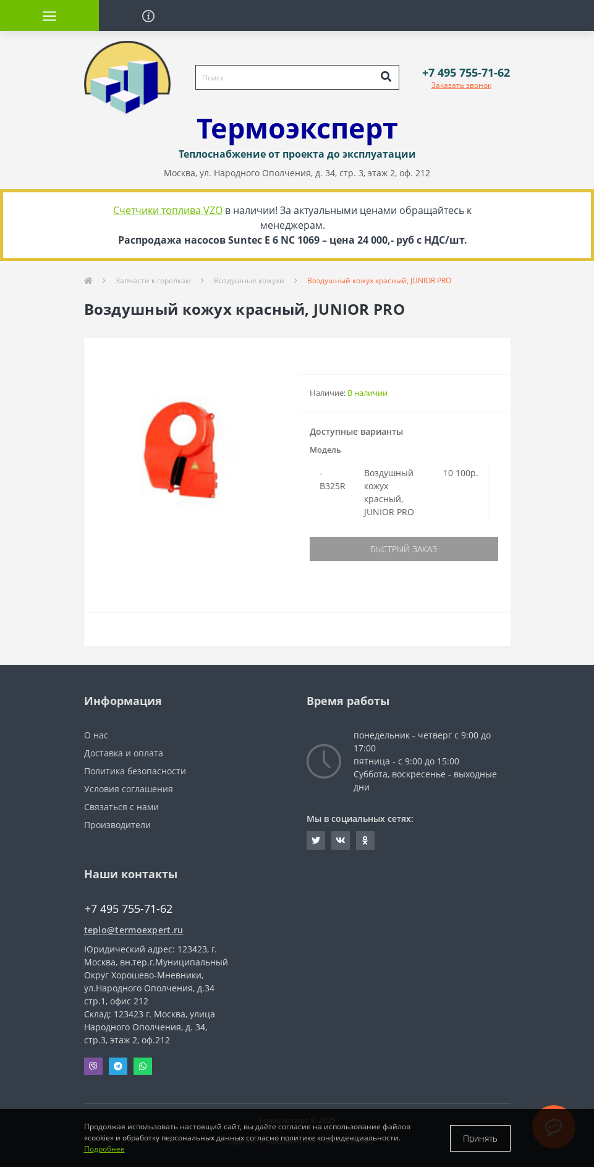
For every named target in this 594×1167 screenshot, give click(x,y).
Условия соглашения (128, 789)
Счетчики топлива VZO (168, 210)
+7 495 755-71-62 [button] (128, 909)
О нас (96, 735)
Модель (325, 449)
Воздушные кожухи (249, 280)
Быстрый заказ (403, 549)
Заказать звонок (461, 85)
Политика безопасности (135, 771)
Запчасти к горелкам (153, 280)
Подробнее (104, 1148)
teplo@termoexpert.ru (134, 930)
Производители (117, 825)
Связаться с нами (121, 807)
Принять (480, 1138)
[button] (466, 73)
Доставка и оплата (123, 753)
